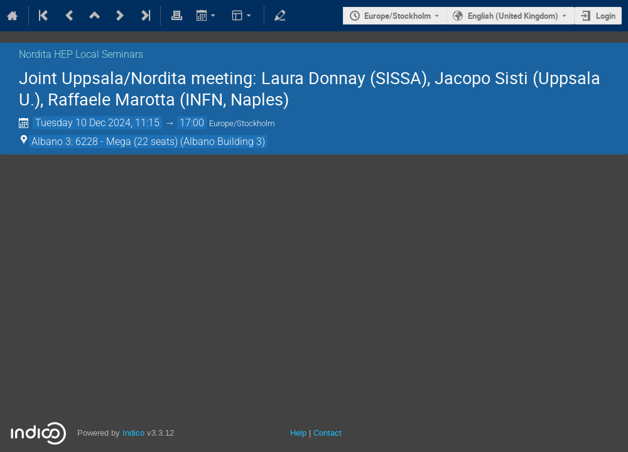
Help (298, 433)
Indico (133, 433)
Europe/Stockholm (397, 15)
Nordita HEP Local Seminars (81, 54)
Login (605, 15)
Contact (327, 433)
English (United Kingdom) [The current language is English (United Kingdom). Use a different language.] (513, 15)
